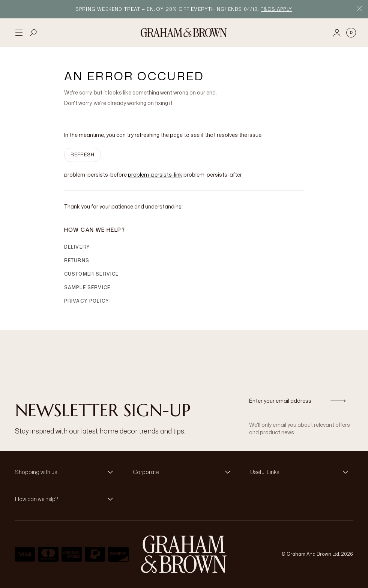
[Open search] (33, 33)
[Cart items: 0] (351, 33)
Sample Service (87, 287)
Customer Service (91, 274)
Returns (76, 260)
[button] (66, 472)
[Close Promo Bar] (359, 9)
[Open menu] (19, 32)
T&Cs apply (276, 9)
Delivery (77, 247)
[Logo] (184, 32)
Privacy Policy (87, 301)
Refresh (83, 155)
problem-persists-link (155, 174)
